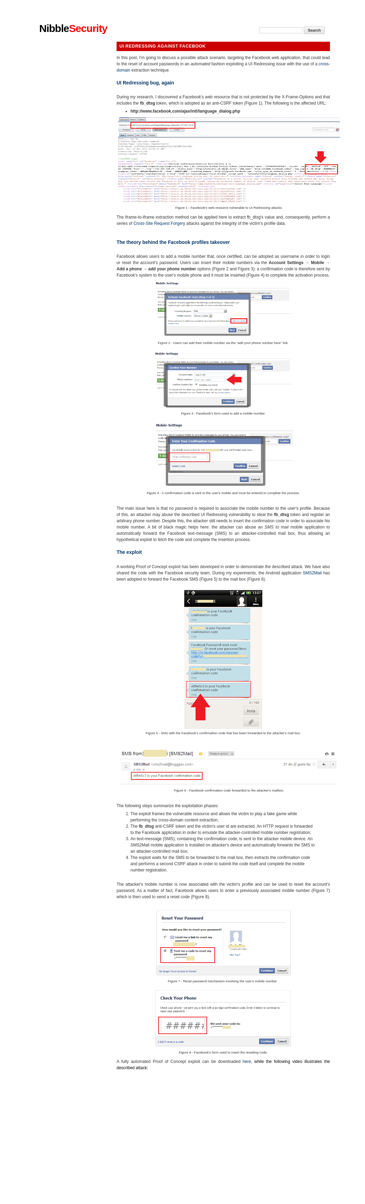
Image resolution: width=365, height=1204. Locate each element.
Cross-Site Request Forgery (159, 223)
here (247, 1061)
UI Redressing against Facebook (162, 46)
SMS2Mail (312, 573)
